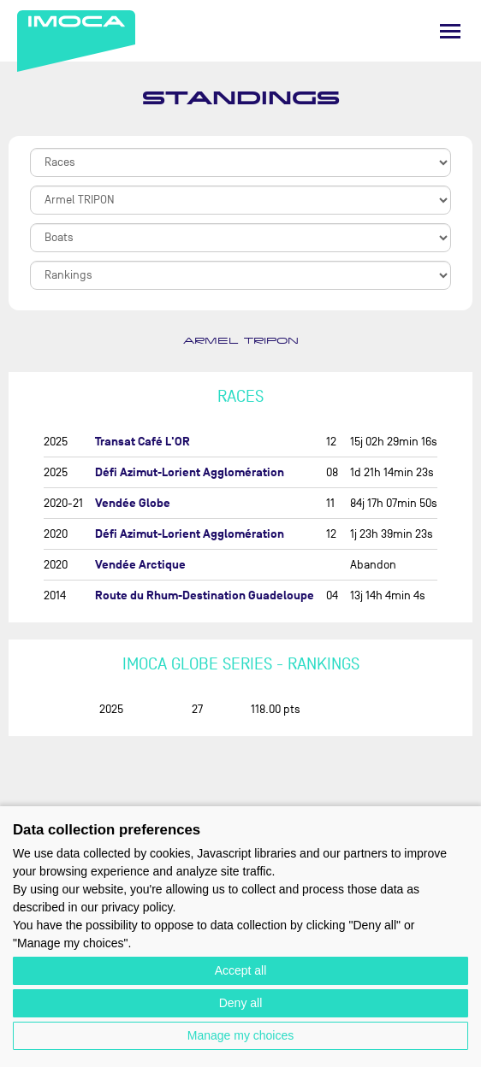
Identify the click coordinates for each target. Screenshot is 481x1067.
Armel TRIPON (241, 341)
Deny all (241, 1003)
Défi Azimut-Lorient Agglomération (189, 472)
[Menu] (450, 31)
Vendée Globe (132, 503)
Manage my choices (240, 1035)
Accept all (241, 970)
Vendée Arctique (140, 564)
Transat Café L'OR (142, 441)
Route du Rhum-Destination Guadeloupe (204, 595)
